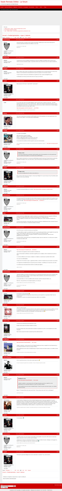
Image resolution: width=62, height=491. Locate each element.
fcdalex (5, 397)
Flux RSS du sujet (58, 484)
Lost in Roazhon (7, 357)
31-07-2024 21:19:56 (20, 167)
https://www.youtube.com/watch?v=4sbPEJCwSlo (43, 189)
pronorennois (6, 39)
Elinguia (5, 68)
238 (15, 37)
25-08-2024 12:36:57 (20, 320)
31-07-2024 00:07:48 (20, 113)
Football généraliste (13, 35)
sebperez (5, 186)
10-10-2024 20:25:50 (20, 339)
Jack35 (5, 81)
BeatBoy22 (6, 339)
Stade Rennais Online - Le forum (14, 2)
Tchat (37, 7)
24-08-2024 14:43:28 (20, 271)
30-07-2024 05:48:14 (20, 57)
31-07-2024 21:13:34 (20, 148)
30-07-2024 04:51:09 (20, 39)
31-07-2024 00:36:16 (20, 130)
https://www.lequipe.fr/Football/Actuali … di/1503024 (26, 249)
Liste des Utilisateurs (8, 7)
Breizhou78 (6, 57)
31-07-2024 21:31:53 (20, 186)
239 (18, 37)
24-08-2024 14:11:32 (20, 195)
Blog (45, 7)
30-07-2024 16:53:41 (20, 68)
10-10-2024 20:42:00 (20, 357)
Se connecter (31, 7)
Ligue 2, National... (26, 35)
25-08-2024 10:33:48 (20, 304)
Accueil (2, 7)
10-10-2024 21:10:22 (20, 374)
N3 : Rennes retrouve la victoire (11, 29)
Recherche (20, 7)
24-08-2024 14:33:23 (20, 246)
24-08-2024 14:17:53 (20, 213)
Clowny (5, 113)
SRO (41, 7)
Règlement (15, 7)
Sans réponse (16, 9)
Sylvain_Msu (6, 320)
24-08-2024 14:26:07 (20, 227)
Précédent (8, 37)
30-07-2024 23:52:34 (20, 99)
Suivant (29, 37)
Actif (12, 9)
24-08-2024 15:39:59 (20, 290)
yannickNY (6, 246)
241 (23, 37)
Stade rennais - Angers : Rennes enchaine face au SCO (15, 28)
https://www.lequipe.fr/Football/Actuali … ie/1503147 (34, 200)
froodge (5, 130)
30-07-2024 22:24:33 (20, 80)
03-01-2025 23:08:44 (20, 433)
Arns (4, 213)
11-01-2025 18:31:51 (20, 451)
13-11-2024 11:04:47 (20, 397)
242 (26, 37)
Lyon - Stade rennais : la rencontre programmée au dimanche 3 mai (17, 30)
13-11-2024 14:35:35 (20, 415)
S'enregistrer (25, 7)
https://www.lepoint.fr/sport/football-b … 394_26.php (26, 342)
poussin (5, 305)
